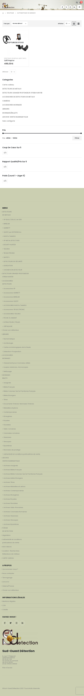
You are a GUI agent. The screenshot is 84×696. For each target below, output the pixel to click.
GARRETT (7, 228)
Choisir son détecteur (10, 330)
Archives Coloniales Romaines (15, 512)
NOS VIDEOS (7, 547)
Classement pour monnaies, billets (17, 363)
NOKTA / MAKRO (10, 236)
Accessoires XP (9, 288)
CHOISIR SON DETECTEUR (13, 270)
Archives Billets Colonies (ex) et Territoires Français (23, 474)
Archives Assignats (11, 465)
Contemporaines (10, 412)
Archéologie (8, 343)
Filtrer (77, 138)
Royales (7, 420)
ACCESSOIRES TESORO (12, 314)
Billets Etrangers (10, 395)
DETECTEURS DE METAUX (11, 58)
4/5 (5, 167)
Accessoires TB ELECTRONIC (14, 309)
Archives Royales (10, 499)
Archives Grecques (11, 520)
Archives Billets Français (13, 470)
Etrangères (8, 416)
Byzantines (8, 446)
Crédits (5, 609)
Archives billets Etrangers (13, 478)
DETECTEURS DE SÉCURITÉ (13, 261)
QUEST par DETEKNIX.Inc (26, 58)
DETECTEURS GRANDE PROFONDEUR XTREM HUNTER (22, 93)
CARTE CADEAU (8, 558)
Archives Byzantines (11, 524)
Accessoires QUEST (11, 301)
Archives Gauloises (11, 516)
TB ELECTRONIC (9, 253)
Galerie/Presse (8, 586)
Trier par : (7, 23)
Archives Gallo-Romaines (13, 507)
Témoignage (7, 577)
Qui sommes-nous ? (10, 569)
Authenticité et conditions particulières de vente (22, 454)
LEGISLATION (8, 265)
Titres (6, 399)
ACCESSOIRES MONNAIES (12, 105)
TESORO (7, 249)
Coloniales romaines (12, 433)
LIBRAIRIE (5, 109)
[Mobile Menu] (79, 7)
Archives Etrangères (11, 495)
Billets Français (9, 387)
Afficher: (61, 23)
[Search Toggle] (77, 2)
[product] (15, 42)
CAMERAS (6, 101)
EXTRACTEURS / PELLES (12, 322)
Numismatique (9, 339)
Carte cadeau (8, 85)
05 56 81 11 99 (7, 659)
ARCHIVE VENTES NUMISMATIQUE (15, 117)
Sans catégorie (8, 121)
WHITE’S (6, 257)
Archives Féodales (11, 503)
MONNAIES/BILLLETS (9, 113)
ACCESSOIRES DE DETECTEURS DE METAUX (18, 97)
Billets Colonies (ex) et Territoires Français (20, 391)
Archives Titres (9, 482)
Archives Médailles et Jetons (14, 486)
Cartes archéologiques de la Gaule (17, 347)
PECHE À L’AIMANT (10, 318)
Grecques (7, 441)
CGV (4, 605)
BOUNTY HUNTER (10, 245)
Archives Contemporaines (14, 491)
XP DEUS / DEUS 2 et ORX (13, 219)
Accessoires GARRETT (12, 293)
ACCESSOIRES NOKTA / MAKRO (15, 305)
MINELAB (7, 224)
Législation (6, 535)
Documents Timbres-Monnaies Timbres (19, 404)
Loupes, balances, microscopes (16, 367)
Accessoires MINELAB (12, 297)
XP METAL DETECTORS (11, 240)
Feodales (7, 425)
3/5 (5, 153)
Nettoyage (8, 371)
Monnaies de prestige (12, 450)
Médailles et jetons (11, 408)
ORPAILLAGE (8, 326)
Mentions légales (8, 601)
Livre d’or (5, 582)
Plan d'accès (7, 668)
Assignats (7, 383)
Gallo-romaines (10, 429)
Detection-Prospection (12, 351)
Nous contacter (8, 573)
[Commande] (19, 23)
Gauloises (7, 437)
